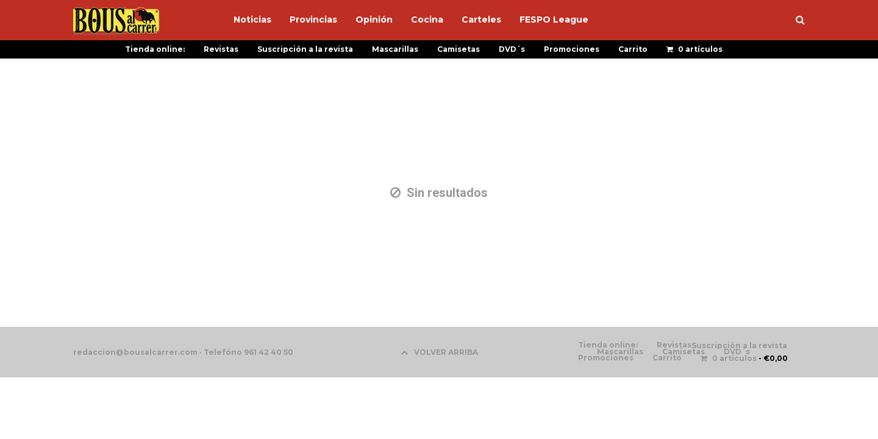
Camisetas (458, 49)
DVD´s (512, 49)
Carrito (633, 49)
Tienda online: (155, 49)
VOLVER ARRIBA (439, 352)
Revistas (221, 49)
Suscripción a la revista (305, 49)
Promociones (571, 49)
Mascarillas (395, 49)
